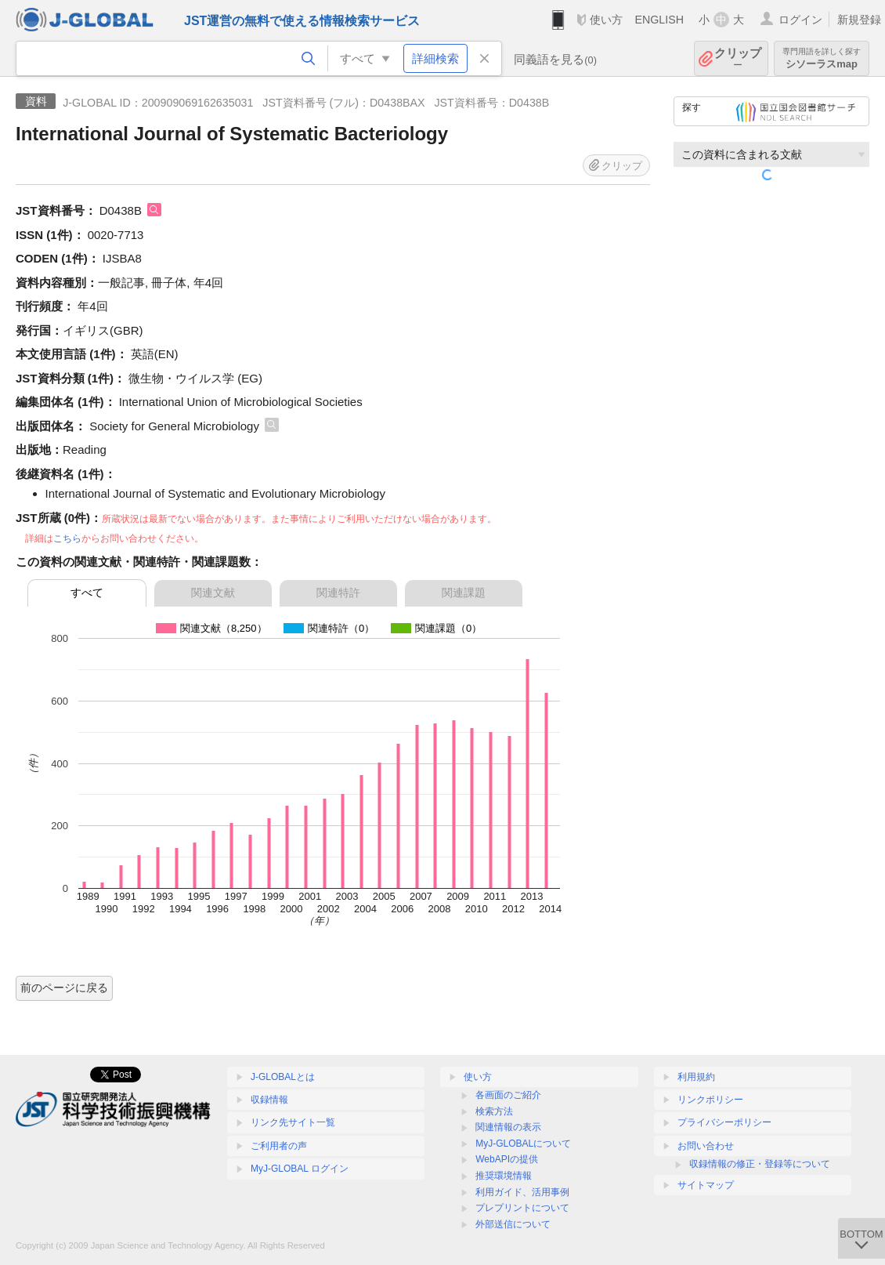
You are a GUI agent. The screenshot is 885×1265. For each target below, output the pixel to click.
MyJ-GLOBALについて (523, 1143)
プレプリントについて (522, 1207)
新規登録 (859, 19)
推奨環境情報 (503, 1175)
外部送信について (513, 1224)
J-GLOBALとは (283, 1076)
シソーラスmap (821, 58)
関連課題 (464, 592)
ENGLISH (659, 19)
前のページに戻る (64, 987)
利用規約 (696, 1076)
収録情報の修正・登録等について (759, 1163)
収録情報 (269, 1099)
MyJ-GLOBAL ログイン (300, 1168)
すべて (86, 592)
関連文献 (213, 592)
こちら (67, 538)
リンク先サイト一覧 (293, 1122)
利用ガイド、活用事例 (522, 1192)
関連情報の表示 (508, 1127)
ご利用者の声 (279, 1145)
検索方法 (494, 1111)
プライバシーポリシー (724, 1122)
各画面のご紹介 (508, 1094)
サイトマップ (705, 1185)
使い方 (606, 19)
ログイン (800, 19)
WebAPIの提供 (506, 1159)
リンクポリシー (710, 1099)
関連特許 (338, 592)
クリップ (737, 58)
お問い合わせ (705, 1145)
